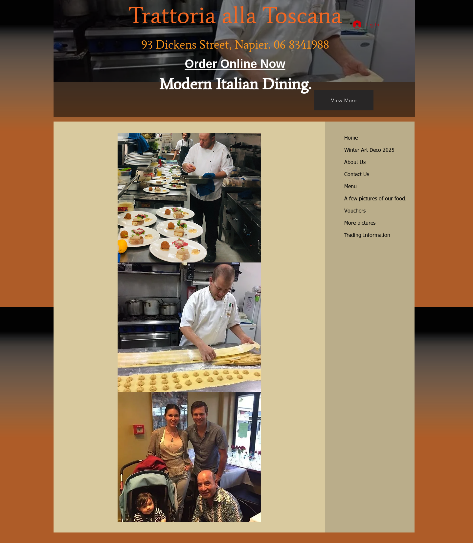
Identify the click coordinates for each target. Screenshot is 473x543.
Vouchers (355, 211)
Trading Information (367, 235)
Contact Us (356, 174)
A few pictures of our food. (375, 199)
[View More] (343, 100)
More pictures (359, 223)
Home (351, 138)
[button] (189, 197)
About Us (355, 162)
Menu (350, 187)
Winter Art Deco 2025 (369, 150)
